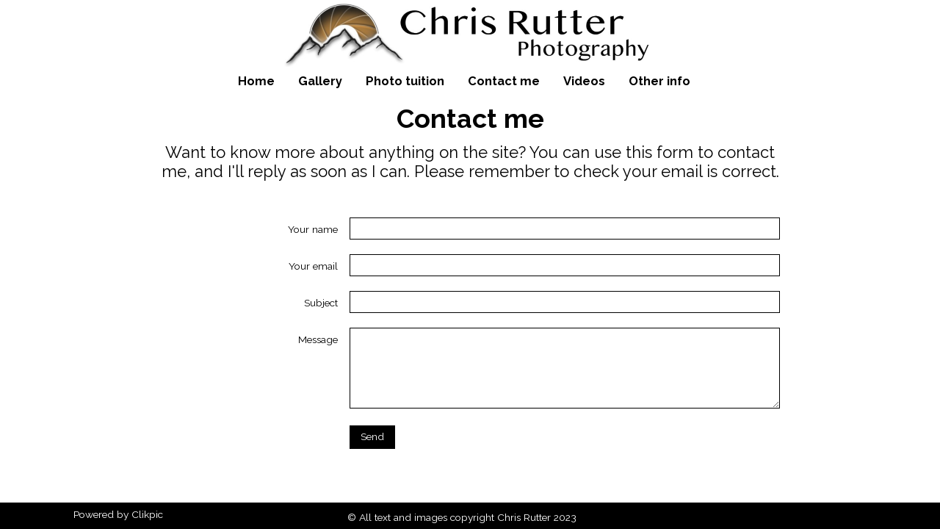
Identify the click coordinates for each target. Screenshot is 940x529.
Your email (313, 266)
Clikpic (147, 514)
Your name (313, 229)
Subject (321, 303)
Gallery (320, 80)
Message (318, 339)
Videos (584, 80)
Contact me (504, 80)
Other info (659, 80)
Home (256, 80)
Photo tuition (405, 80)
